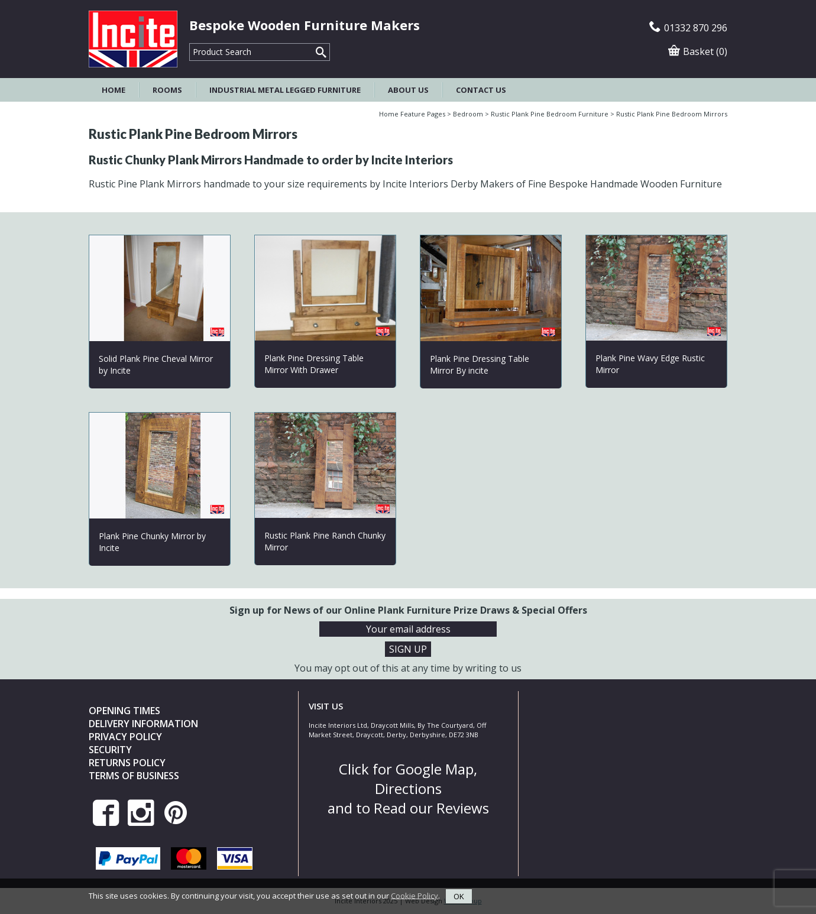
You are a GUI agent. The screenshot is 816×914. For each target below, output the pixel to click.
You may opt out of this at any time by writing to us (408, 668)
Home (113, 90)
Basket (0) (697, 51)
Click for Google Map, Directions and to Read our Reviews (408, 788)
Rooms (167, 90)
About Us (408, 90)
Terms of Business (134, 775)
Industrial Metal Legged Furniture (285, 90)
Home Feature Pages (412, 113)
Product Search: (189, 43)
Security (110, 749)
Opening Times (124, 710)
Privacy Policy (125, 736)
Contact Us (481, 90)
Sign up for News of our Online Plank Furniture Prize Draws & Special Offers (408, 610)
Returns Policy (127, 762)
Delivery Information (143, 723)
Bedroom (468, 113)
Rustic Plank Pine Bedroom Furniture (549, 113)
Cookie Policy (414, 895)
